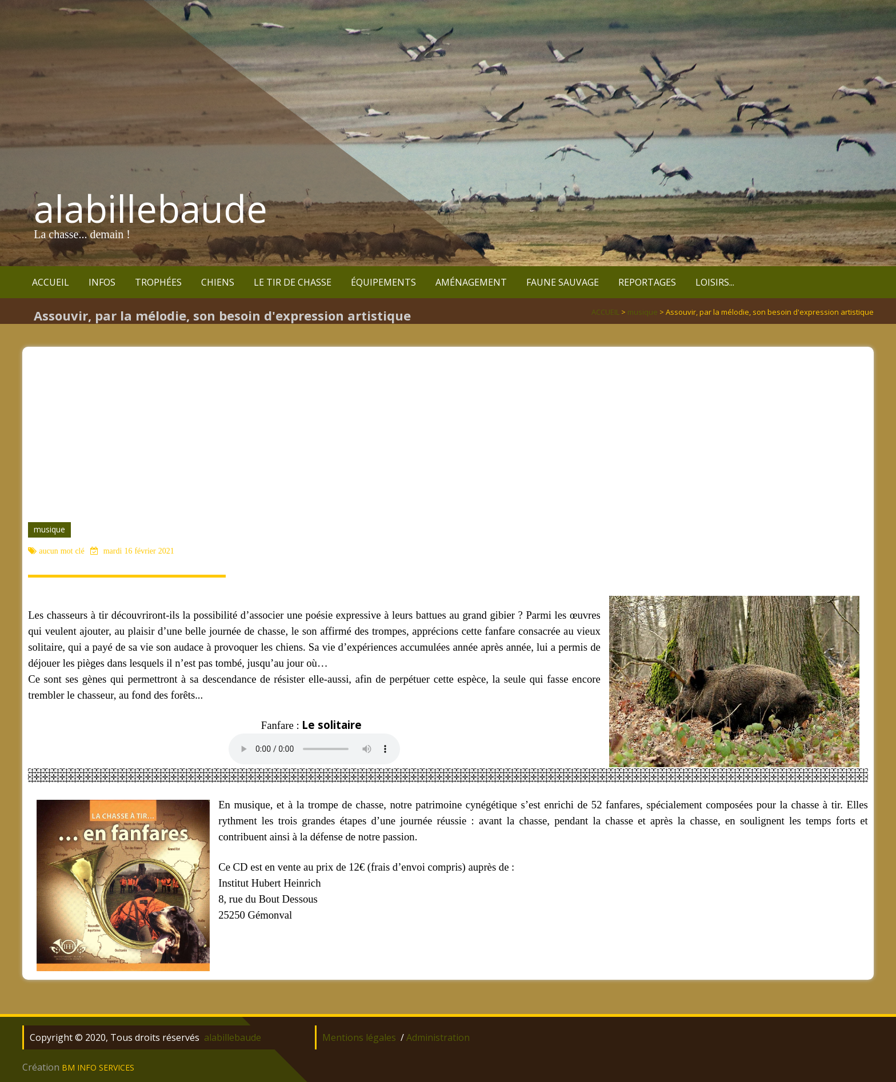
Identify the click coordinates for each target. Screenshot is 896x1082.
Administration (438, 1037)
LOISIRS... (714, 282)
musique (49, 529)
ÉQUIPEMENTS (383, 282)
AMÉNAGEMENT (471, 282)
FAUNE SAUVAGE (562, 282)
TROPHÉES (158, 282)
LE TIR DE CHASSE (292, 282)
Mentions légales (359, 1037)
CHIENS (217, 282)
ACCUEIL (50, 282)
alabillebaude (150, 208)
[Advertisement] (448, 427)
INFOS (102, 282)
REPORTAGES (647, 282)
